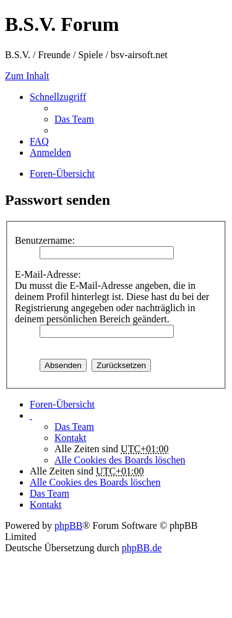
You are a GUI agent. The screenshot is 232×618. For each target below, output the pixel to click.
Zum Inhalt (27, 76)
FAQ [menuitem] (39, 141)
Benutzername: (45, 240)
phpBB (68, 525)
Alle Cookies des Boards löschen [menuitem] (120, 460)
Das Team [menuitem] (74, 119)
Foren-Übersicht (62, 404)
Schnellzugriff (58, 97)
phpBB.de (141, 548)
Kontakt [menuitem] (70, 437)
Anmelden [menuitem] (50, 152)
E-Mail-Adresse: (48, 274)
